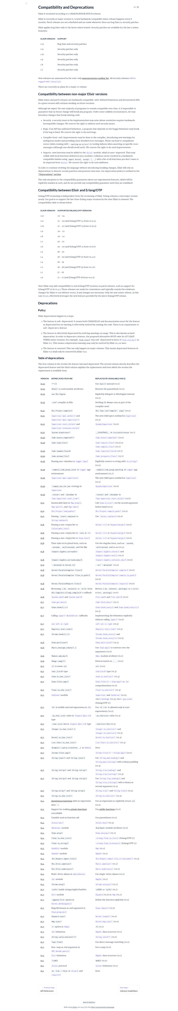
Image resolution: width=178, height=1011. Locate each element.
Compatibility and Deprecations (15, 28)
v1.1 (60, 960)
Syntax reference (9, 55)
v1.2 (61, 955)
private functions (97, 809)
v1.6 (61, 642)
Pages (5, 17)
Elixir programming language (121, 1007)
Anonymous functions (80, 801)
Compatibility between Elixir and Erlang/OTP (18, 35)
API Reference (8, 24)
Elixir (5, 9)
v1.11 (61, 410)
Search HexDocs (107, 1002)
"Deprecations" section (68, 174)
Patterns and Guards (10, 52)
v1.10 (61, 437)
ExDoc (93, 1007)
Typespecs (6, 59)
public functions (125, 809)
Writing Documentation (12, 65)
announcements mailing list (113, 78)
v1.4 (61, 801)
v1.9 (61, 503)
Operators (6, 49)
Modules (15, 17)
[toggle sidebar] (33, 4)
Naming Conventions (11, 46)
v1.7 (60, 602)
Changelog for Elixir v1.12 (12, 69)
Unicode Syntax (8, 62)
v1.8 (61, 524)
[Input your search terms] (18, 3)
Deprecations (9, 38)
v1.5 (60, 666)
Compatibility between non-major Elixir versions (18, 32)
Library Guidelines (9, 42)
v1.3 (60, 889)
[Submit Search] (4, 3)
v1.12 (61, 384)
